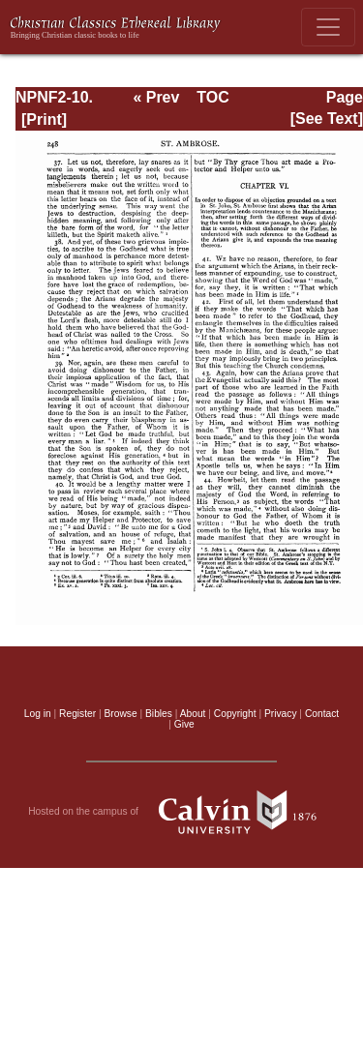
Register (77, 713)
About (193, 713)
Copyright (235, 713)
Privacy (280, 713)
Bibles (158, 713)
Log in (37, 713)
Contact (322, 713)
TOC (212, 97)
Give (184, 724)
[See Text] (326, 118)
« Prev (156, 97)
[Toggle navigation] (328, 27)
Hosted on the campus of (181, 812)
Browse (121, 713)
